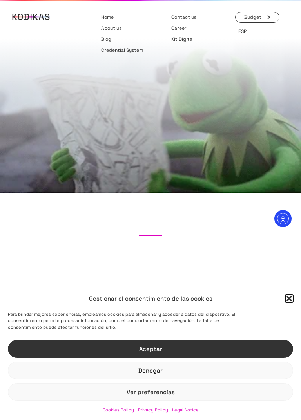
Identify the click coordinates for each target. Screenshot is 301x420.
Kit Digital (182, 39)
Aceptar (150, 349)
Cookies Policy (118, 410)
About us (111, 28)
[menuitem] (242, 31)
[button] (289, 298)
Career (179, 28)
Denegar (150, 370)
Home (107, 17)
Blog (106, 39)
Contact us (183, 17)
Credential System (122, 50)
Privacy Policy (153, 410)
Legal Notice (185, 410)
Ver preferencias (151, 392)
